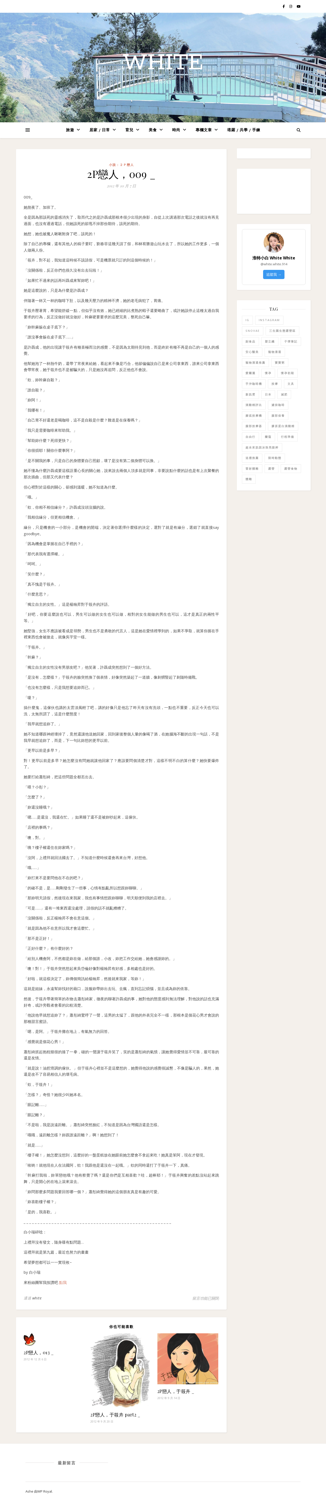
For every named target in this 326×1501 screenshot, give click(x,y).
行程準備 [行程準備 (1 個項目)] (287, 437)
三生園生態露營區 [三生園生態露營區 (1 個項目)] (282, 331)
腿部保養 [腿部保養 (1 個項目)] (278, 415)
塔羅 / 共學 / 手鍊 (243, 130)
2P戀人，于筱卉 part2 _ (115, 1415)
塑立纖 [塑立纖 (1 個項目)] (270, 341)
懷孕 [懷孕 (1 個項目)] (268, 373)
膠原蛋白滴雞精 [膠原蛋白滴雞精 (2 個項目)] (283, 426)
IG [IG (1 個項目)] (247, 320)
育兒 (129, 130)
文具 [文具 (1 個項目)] (291, 384)
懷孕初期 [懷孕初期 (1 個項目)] (287, 373)
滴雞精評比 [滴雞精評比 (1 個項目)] (254, 405)
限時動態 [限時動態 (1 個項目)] (274, 458)
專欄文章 (204, 130)
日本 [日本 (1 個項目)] (268, 394)
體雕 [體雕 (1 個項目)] (249, 479)
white (163, 63)
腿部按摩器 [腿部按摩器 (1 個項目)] (254, 426)
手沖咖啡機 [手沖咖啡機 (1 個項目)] (254, 384)
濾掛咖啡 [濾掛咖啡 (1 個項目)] (278, 405)
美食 (153, 130)
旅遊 (70, 130)
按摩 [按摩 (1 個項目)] (274, 384)
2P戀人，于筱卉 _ (176, 1391)
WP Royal (44, 1491)
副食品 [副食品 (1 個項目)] (250, 341)
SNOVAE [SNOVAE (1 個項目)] (253, 331)
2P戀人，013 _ (39, 1352)
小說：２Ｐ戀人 (121, 165)
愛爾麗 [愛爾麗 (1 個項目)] (250, 373)
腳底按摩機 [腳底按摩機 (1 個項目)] (254, 415)
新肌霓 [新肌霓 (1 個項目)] (250, 394)
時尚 (176, 130)
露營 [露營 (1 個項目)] (271, 468)
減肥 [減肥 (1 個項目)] (284, 394)
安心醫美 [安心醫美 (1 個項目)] (252, 352)
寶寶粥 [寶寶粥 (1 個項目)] (280, 362)
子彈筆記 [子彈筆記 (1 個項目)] (290, 341)
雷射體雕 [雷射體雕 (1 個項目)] (252, 468)
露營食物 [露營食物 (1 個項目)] (290, 468)
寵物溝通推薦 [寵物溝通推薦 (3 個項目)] (255, 362)
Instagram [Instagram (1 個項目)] (269, 320)
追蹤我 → (273, 274)
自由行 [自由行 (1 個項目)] (250, 437)
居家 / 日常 (99, 130)
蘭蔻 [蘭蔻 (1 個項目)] (268, 437)
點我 (63, 1282)
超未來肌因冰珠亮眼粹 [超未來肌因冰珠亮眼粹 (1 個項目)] (262, 447)
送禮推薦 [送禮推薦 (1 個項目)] (252, 458)
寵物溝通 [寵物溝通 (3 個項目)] (274, 352)
